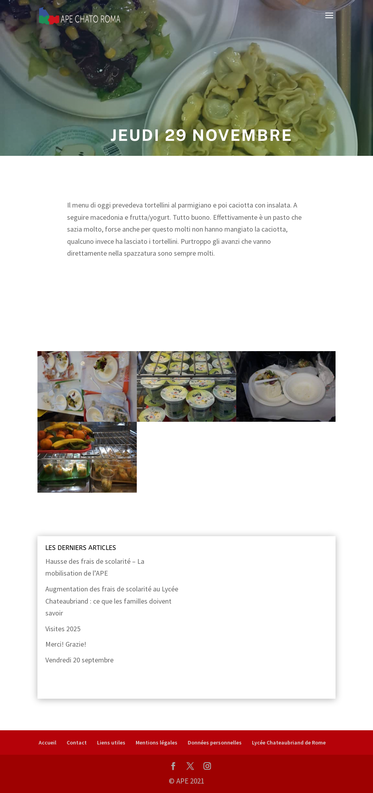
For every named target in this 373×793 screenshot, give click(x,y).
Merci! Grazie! (65, 644)
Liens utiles (111, 742)
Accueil (47, 742)
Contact (77, 742)
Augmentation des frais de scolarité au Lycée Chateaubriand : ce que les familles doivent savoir (111, 600)
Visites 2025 (62, 628)
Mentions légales (156, 742)
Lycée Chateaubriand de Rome (289, 742)
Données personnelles (215, 742)
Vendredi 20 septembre (79, 659)
